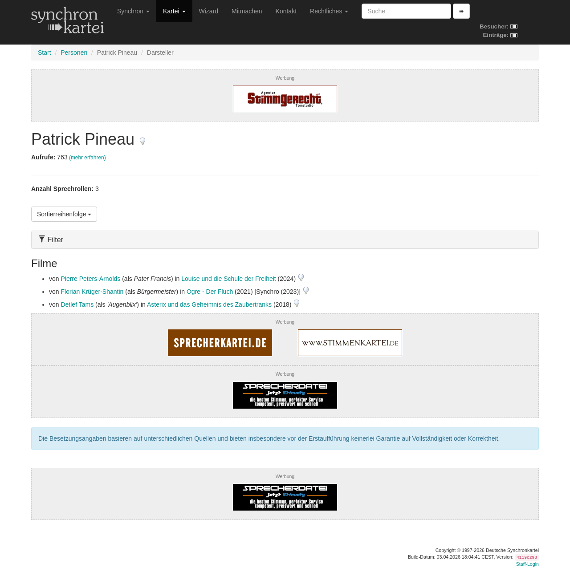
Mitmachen (247, 11)
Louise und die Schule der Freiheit (228, 278)
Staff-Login (527, 564)
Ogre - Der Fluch (210, 291)
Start (44, 52)
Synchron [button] (133, 11)
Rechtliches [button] (329, 11)
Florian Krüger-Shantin (92, 291)
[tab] (285, 239)
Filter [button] (50, 239)
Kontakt (286, 11)
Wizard (209, 11)
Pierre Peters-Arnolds (90, 278)
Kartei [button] (174, 11)
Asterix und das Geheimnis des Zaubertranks (209, 304)
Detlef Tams (77, 304)
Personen (74, 52)
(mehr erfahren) (87, 157)
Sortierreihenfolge (64, 214)
